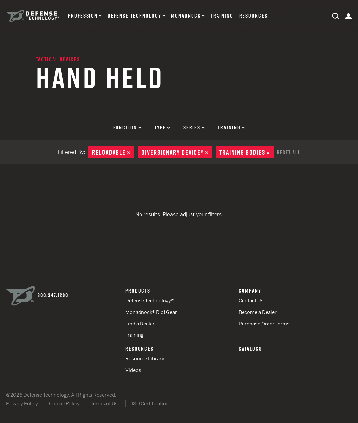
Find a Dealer (140, 324)
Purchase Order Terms (264, 324)
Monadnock (186, 16)
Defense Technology (134, 16)
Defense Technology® (149, 300)
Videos (133, 370)
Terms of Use (105, 403)
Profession (83, 16)
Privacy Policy (22, 403)
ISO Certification (150, 403)
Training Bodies (246, 152)
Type (162, 127)
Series (194, 127)
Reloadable (113, 152)
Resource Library (144, 358)
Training (222, 16)
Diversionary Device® (176, 152)
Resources (253, 16)
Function (127, 127)
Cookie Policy (64, 403)
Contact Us (251, 300)
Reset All (289, 152)
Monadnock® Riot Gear (151, 312)
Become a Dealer (258, 312)
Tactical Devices (58, 59)
